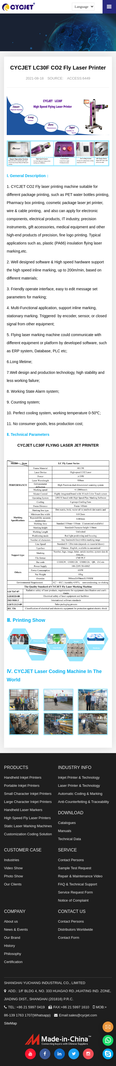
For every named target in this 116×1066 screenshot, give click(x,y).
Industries (11, 860)
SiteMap (10, 1023)
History (9, 946)
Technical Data (69, 839)
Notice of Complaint (73, 900)
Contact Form (68, 938)
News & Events (16, 929)
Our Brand (12, 938)
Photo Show (13, 876)
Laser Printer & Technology (79, 786)
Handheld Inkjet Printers (22, 777)
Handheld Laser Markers (23, 810)
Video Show (13, 868)
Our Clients (13, 884)
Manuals (64, 831)
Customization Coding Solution (28, 834)
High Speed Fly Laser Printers (27, 818)
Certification (13, 962)
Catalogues (67, 823)
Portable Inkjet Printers (22, 786)
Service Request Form (75, 892)
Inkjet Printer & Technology (79, 777)
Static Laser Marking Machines (28, 826)
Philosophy (12, 954)
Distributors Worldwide (75, 929)
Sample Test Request (74, 868)
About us (11, 921)
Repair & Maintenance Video (80, 876)
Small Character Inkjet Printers (27, 794)
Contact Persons (71, 860)
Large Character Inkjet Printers (28, 802)
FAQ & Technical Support (77, 884)
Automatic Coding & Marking (80, 794)
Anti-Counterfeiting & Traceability (83, 802)
